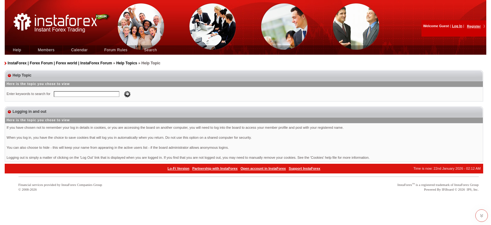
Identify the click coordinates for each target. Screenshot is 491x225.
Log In (457, 26)
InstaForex (404, 185)
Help (17, 50)
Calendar (79, 50)
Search (150, 50)
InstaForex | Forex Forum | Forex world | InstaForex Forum (60, 63)
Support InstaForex (304, 168)
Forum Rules (115, 50)
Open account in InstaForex (263, 168)
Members (46, 50)
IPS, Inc (472, 189)
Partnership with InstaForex (215, 168)
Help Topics (126, 63)
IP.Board (448, 189)
